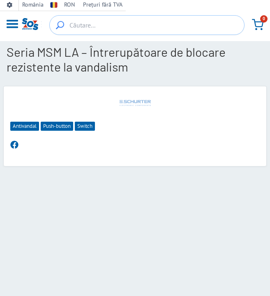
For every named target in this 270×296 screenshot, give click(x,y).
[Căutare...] (147, 25)
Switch (84, 126)
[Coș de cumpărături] (257, 24)
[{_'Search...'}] (60, 25)
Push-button (57, 126)
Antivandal (25, 126)
